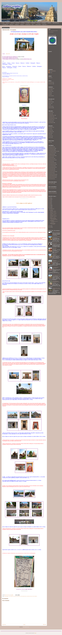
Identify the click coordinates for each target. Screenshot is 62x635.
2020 (50, 202)
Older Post (44, 624)
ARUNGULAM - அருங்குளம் (55, 254)
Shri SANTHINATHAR (52, 152)
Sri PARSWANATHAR (29, 596)
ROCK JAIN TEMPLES (52, 188)
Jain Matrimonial (27, 24)
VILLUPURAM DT (51, 122)
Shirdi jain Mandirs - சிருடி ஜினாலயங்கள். (56, 243)
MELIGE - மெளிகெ (53, 217)
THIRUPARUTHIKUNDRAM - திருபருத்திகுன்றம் (56, 275)
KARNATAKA (18, 596)
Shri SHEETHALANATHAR (52, 174)
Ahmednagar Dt (51, 127)
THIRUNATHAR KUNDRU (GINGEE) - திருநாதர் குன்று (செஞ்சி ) (56, 289)
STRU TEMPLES (34, 596)
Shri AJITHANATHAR (51, 165)
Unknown (51, 72)
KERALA (50, 103)
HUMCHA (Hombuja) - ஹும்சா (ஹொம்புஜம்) (53, 219)
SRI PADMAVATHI (23, 596)
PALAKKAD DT (51, 82)
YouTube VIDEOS (38, 24)
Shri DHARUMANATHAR (52, 167)
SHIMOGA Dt (50, 91)
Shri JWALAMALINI (51, 168)
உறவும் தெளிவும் (51, 32)
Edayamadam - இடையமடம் (55, 248)
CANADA (50, 77)
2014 (50, 227)
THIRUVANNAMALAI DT (52, 118)
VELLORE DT (50, 121)
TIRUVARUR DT (51, 119)
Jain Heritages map (5, 24)
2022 (50, 201)
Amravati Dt (50, 130)
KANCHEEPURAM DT (52, 115)
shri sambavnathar (51, 178)
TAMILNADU (50, 107)
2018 (50, 205)
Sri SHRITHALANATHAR (52, 177)
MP (49, 104)
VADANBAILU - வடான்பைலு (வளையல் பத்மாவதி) (54, 221)
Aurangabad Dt (51, 131)
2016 (50, 207)
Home (24, 624)
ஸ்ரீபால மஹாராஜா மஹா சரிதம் (53, 30)
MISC (33, 24)
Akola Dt (50, 128)
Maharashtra (50, 106)
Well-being (22, 24)
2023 (50, 200)
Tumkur (50, 92)
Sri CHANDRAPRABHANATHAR (53, 151)
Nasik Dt (50, 134)
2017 (50, 206)
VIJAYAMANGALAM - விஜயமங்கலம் (56, 268)
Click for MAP (8, 53)
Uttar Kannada (51, 95)
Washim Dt (50, 137)
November (51, 208)
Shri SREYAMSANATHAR (52, 175)
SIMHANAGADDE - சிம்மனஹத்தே (53, 223)
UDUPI (49, 94)
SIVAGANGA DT (51, 116)
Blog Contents (44, 24)
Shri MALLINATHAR (51, 158)
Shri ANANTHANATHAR (52, 155)
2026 (50, 197)
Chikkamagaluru (6, 596)
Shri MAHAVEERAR (51, 149)
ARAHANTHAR (51, 161)
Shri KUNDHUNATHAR (52, 162)
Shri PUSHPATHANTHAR (52, 164)
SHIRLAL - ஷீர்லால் (53, 214)
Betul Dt (50, 142)
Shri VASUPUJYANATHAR (52, 171)
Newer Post (4, 624)
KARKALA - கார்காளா (53, 212)
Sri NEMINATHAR (51, 154)
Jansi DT (15, 596)
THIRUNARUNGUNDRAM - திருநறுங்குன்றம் (56, 237)
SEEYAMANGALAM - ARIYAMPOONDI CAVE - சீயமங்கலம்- (56, 282)
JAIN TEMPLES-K (11, 596)
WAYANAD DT (51, 83)
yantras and (11, 24)
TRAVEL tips (17, 24)
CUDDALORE (51, 112)
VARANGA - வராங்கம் (53, 213)
